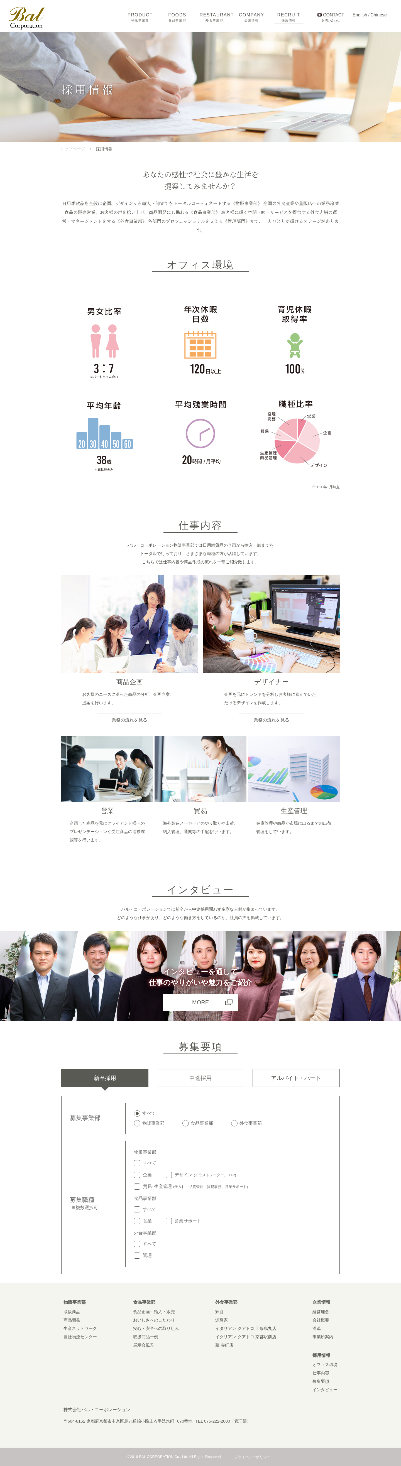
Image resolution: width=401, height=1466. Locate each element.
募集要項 (320, 1381)
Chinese (378, 15)
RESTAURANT (214, 17)
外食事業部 (226, 1302)
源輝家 (221, 1320)
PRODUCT (140, 17)
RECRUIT (289, 17)
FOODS (177, 17)
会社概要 (320, 1320)
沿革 (316, 1328)
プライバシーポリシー (252, 1457)
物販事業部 (74, 1302)
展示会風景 (143, 1345)
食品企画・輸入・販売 (154, 1311)
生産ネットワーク (80, 1328)
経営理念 (320, 1311)
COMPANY (251, 17)
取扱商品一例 (145, 1336)
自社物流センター (80, 1336)
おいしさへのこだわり (154, 1320)
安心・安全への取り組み (156, 1328)
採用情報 (321, 1355)
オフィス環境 (325, 1364)
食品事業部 (144, 1302)
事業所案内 (322, 1336)
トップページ (72, 148)
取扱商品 (71, 1311)
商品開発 (71, 1320)
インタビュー (325, 1389)
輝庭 (219, 1311)
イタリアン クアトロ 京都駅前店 (245, 1336)
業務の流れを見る (129, 720)
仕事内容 (320, 1373)
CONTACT (330, 17)
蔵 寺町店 (224, 1345)
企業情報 (321, 1302)
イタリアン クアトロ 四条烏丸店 (245, 1328)
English (360, 15)
